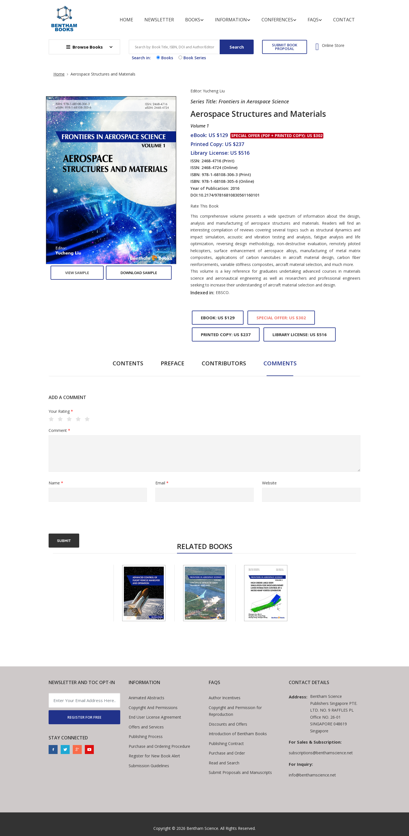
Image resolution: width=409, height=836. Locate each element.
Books (194, 20)
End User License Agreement (155, 717)
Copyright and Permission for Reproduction (235, 711)
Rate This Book (204, 206)
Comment (59, 430)
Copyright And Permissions (153, 707)
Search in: (141, 57)
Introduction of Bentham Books (238, 733)
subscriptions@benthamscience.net (321, 752)
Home (126, 20)
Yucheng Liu (214, 91)
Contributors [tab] (224, 363)
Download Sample (139, 272)
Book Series (191, 57)
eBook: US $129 (218, 317)
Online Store (333, 45)
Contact (344, 20)
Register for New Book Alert (154, 755)
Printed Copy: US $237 (226, 334)
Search (237, 47)
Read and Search (224, 763)
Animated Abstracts (146, 697)
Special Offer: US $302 (281, 317)
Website (269, 483)
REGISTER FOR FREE (84, 717)
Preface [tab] (172, 363)
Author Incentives (224, 697)
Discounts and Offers (228, 724)
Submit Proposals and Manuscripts (240, 772)
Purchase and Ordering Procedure (159, 746)
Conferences (279, 20)
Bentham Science (202, 828)
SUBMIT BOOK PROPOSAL (284, 46)
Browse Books (84, 47)
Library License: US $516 (299, 334)
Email (162, 483)
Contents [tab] (128, 363)
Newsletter (159, 20)
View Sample (77, 272)
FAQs (315, 20)
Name (56, 483)
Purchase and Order (227, 753)
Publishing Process (146, 736)
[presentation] (91, 518)
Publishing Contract (226, 743)
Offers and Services (146, 727)
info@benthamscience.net (312, 775)
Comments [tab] (280, 363)
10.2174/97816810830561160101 (229, 195)
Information (232, 20)
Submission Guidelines (149, 765)
